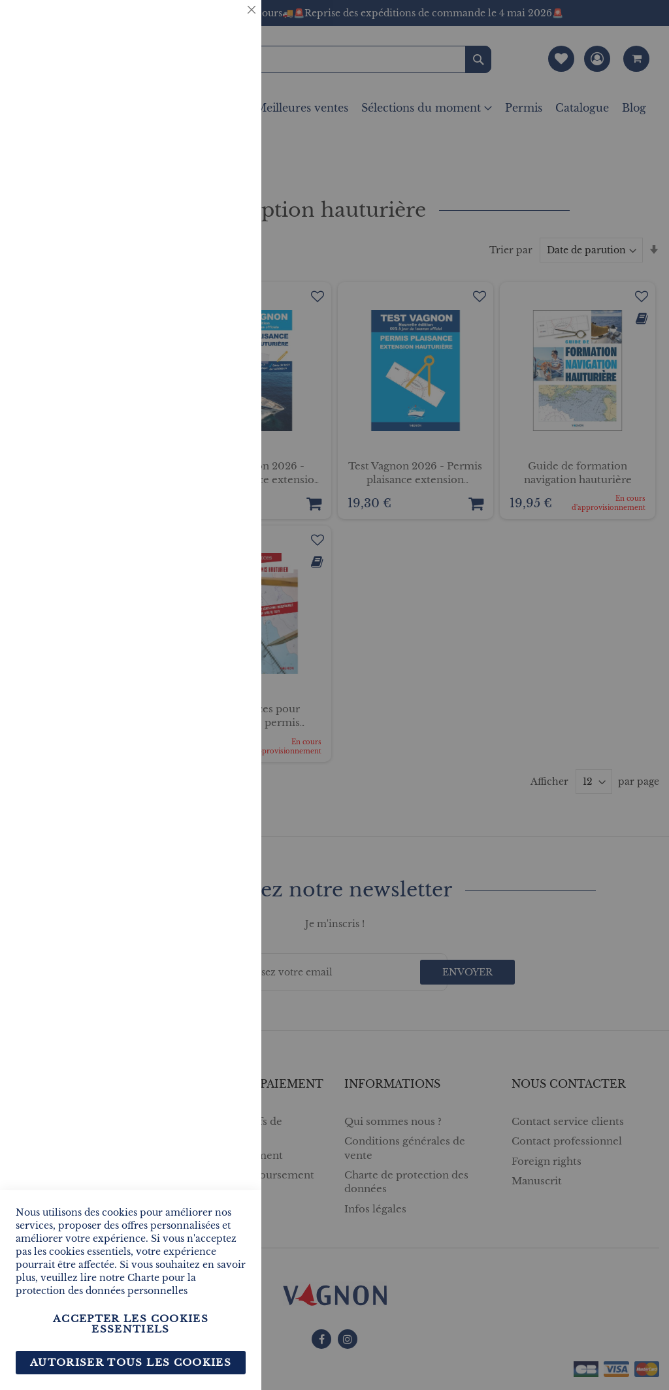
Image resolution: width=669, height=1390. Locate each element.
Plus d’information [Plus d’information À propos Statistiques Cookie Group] (201, 272)
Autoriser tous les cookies (130, 1362)
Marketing (225, 328)
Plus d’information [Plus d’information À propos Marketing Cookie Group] (201, 411)
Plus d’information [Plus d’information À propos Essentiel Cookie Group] (201, 121)
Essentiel (225, 25)
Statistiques (225, 177)
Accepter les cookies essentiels (130, 1323)
